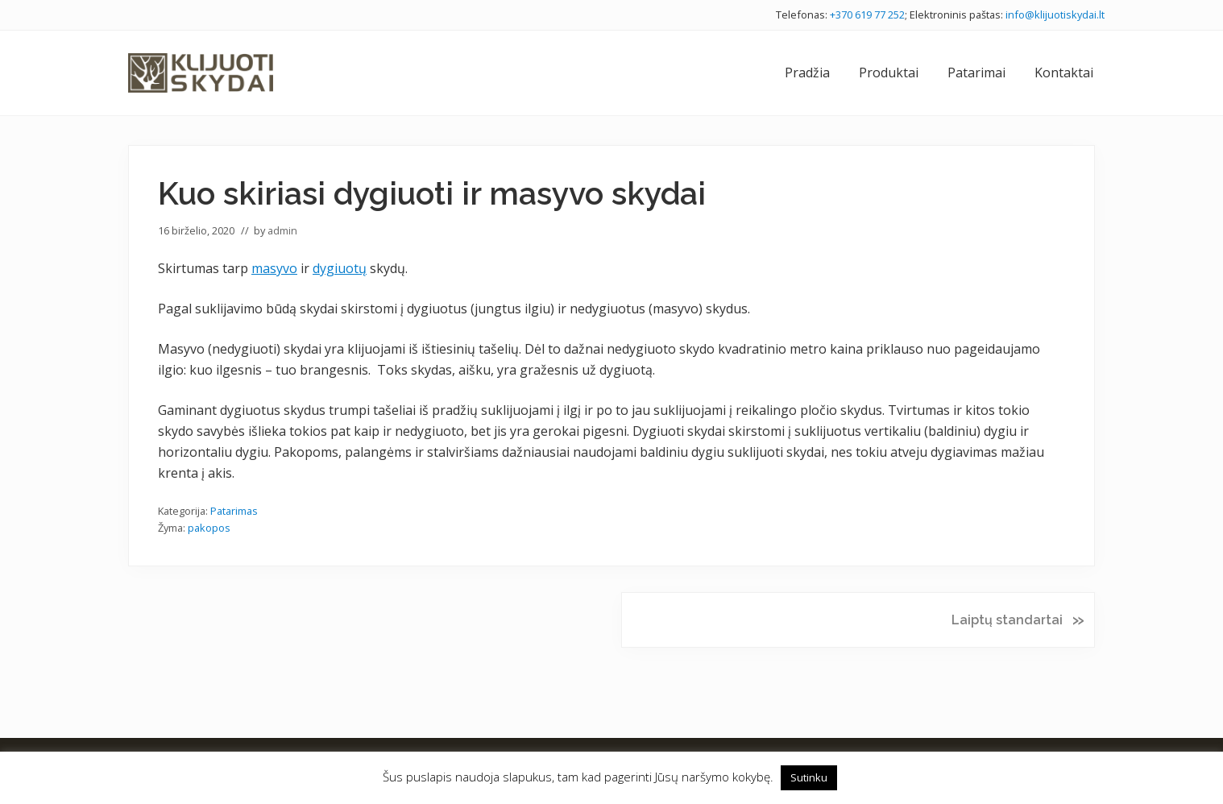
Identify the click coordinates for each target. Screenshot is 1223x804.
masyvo (274, 268)
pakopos (209, 527)
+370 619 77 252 (867, 14)
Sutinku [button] (808, 777)
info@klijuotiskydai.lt (1055, 14)
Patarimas (234, 511)
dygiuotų (340, 268)
